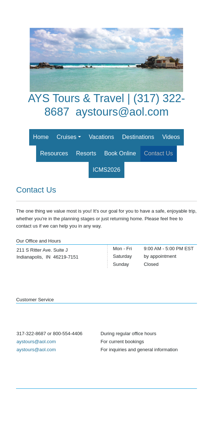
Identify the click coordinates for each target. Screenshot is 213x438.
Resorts (86, 153)
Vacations (101, 137)
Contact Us (158, 153)
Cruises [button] (66, 137)
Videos (171, 137)
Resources (54, 153)
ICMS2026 (106, 170)
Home (41, 137)
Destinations (138, 137)
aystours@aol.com (122, 111)
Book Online (120, 153)
